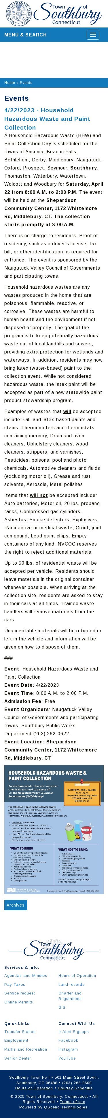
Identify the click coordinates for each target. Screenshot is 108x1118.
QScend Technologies (66, 1107)
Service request (19, 993)
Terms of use (72, 1101)
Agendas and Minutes (25, 975)
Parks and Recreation (25, 1049)
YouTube (67, 1058)
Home (9, 83)
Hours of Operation (77, 975)
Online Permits (18, 1002)
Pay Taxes (14, 984)
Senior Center (17, 1058)
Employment (16, 1040)
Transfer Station (20, 1031)
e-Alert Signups (73, 1031)
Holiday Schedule (75, 1088)
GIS (62, 1007)
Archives (16, 905)
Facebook (68, 1040)
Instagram (68, 1049)
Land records (71, 984)
